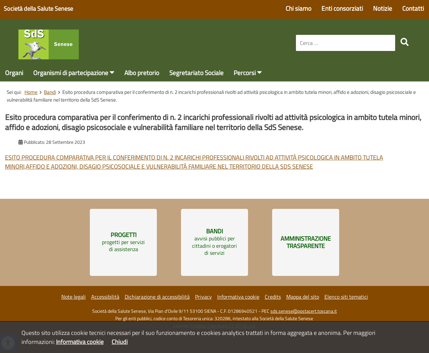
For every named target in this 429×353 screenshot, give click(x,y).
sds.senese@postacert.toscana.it (303, 311)
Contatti (413, 8)
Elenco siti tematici (346, 297)
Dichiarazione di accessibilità (157, 297)
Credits (273, 297)
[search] (404, 42)
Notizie (382, 8)
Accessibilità (105, 297)
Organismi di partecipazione (70, 72)
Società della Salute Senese (38, 8)
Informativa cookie (238, 297)
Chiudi (120, 341)
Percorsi (245, 72)
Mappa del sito (302, 297)
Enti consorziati (342, 8)
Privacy (203, 297)
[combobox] (345, 43)
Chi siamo (298, 8)
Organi (14, 72)
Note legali (73, 297)
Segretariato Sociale (196, 72)
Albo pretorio (141, 72)
